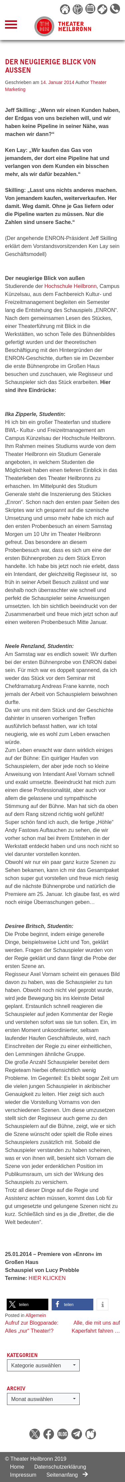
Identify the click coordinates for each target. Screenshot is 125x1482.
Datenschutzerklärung (60, 1467)
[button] (27, 1304)
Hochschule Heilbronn (70, 286)
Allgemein (36, 1315)
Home (17, 1467)
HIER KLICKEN (47, 1278)
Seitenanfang (67, 1475)
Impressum (23, 1475)
